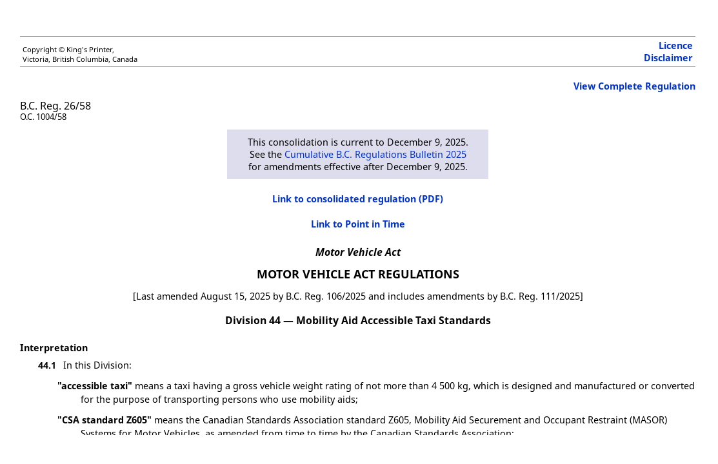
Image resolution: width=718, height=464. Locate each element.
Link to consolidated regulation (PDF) (357, 199)
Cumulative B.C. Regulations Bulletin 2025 (375, 154)
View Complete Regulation (634, 86)
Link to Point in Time (358, 224)
